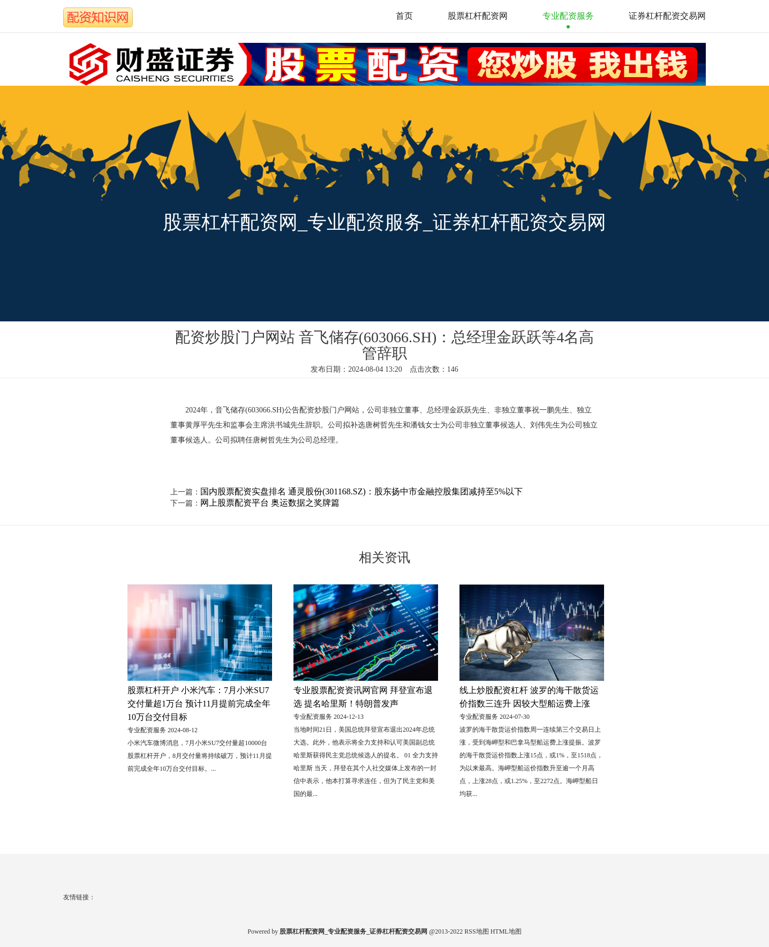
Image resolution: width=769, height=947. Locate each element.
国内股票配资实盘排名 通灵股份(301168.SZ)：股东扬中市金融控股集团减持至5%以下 (361, 491)
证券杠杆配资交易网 (667, 15)
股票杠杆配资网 (478, 15)
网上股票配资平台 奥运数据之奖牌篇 (270, 502)
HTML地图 (506, 931)
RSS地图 (476, 931)
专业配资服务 (568, 15)
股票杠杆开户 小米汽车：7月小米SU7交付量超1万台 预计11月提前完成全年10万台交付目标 (198, 703)
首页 (404, 15)
